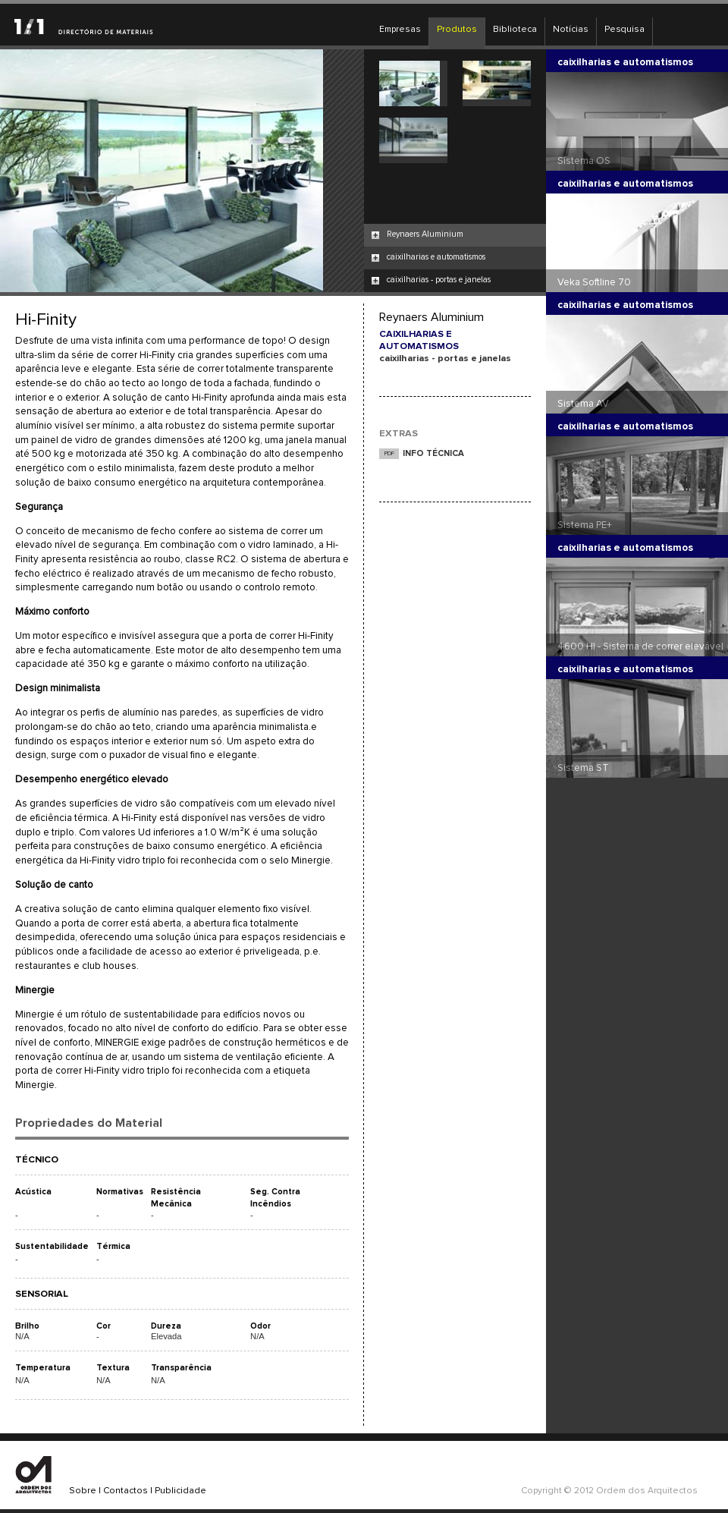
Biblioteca (515, 29)
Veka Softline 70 (594, 282)
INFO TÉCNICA (433, 453)
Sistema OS (583, 161)
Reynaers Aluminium (425, 234)
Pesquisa (624, 29)
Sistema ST (583, 768)
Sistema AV (583, 403)
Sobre (82, 1491)
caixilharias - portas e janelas (439, 279)
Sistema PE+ (584, 525)
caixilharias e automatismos (436, 257)
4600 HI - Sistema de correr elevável (640, 646)
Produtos (457, 29)
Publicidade (180, 1491)
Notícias (570, 29)
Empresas (400, 29)
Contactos (125, 1491)
